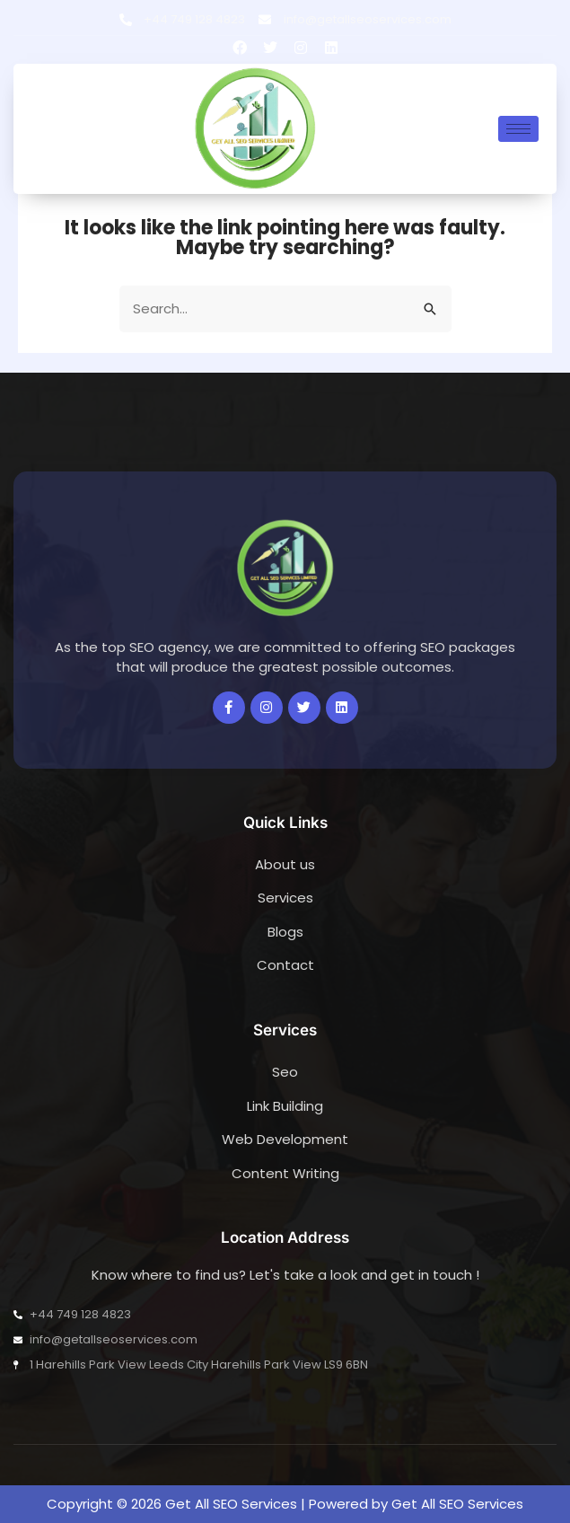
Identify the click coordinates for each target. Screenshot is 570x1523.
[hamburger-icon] (518, 129)
